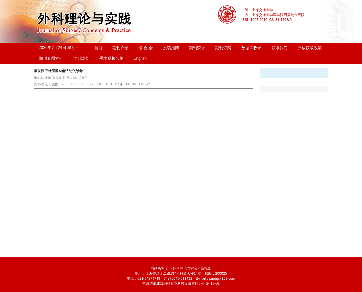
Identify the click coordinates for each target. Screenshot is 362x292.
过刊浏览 (81, 58)
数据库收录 (251, 48)
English (140, 58)
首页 (98, 48)
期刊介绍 (120, 48)
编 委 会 (146, 48)
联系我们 (280, 48)
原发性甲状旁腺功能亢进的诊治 (58, 71)
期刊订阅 (223, 48)
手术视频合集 (111, 58)
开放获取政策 (310, 48)
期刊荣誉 (197, 48)
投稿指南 (171, 48)
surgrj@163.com (222, 278)
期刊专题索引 (51, 58)
